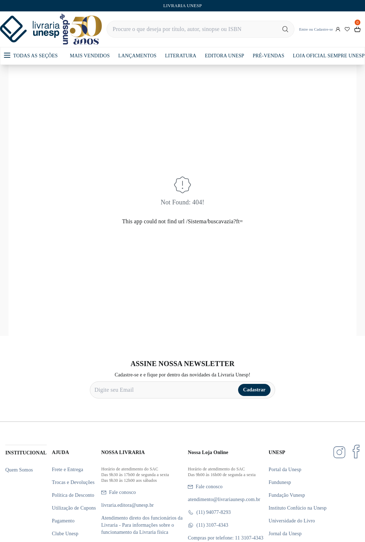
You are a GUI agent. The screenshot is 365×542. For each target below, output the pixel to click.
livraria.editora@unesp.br (127, 505)
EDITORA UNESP (224, 55)
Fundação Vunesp (287, 495)
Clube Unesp (65, 533)
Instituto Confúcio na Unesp (298, 508)
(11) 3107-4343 (208, 525)
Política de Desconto (73, 495)
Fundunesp (280, 482)
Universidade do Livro (292, 520)
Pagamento (63, 520)
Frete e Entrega (67, 469)
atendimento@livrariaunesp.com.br (224, 499)
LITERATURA (180, 55)
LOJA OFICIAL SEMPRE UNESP (329, 55)
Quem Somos (19, 470)
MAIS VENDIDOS (90, 55)
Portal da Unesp (285, 469)
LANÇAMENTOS (137, 55)
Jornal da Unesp (285, 533)
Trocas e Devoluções (73, 482)
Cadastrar (254, 389)
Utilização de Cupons (74, 508)
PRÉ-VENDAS (268, 55)
